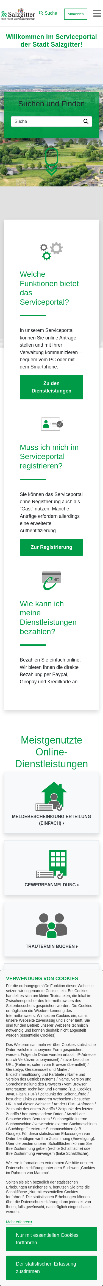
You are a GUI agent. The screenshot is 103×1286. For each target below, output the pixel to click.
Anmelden (76, 14)
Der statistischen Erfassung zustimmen (46, 1267)
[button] (48, 12)
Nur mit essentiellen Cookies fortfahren (47, 1238)
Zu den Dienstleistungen (51, 387)
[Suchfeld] (46, 121)
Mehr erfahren (18, 1222)
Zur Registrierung (51, 547)
